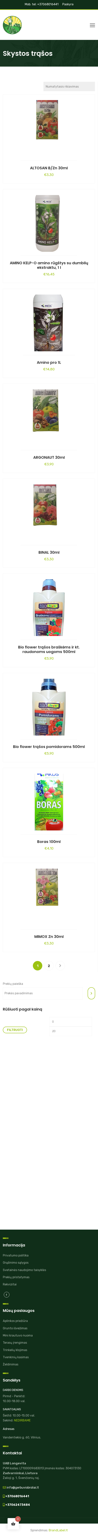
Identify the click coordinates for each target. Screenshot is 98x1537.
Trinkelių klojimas (15, 1350)
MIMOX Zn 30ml (49, 936)
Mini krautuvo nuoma (18, 1335)
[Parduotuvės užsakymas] (69, 86)
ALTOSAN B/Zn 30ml (49, 168)
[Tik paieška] (91, 993)
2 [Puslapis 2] (49, 966)
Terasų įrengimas (15, 1342)
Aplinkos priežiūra (15, 1321)
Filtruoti (15, 1030)
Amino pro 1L (49, 362)
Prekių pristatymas (16, 1277)
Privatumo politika (16, 1255)
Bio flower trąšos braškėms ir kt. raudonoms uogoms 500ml (49, 649)
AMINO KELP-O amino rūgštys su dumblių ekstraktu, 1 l (49, 265)
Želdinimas (10, 1364)
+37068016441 (17, 1496)
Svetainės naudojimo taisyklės (24, 1270)
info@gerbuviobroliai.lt (22, 1487)
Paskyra (67, 4)
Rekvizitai (10, 1284)
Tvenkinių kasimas (16, 1357)
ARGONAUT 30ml (49, 457)
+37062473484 (17, 1505)
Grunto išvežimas (15, 1328)
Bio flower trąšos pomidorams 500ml (49, 746)
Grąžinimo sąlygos (16, 1262)
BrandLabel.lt (58, 1530)
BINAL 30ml (49, 552)
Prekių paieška (13, 984)
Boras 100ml (49, 841)
